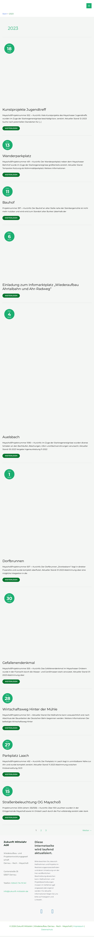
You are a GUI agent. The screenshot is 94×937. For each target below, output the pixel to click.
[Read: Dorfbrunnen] (47, 513)
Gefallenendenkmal (18, 664)
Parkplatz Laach (15, 757)
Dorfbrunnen (13, 562)
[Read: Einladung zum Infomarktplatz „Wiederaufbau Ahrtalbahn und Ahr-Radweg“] (47, 256)
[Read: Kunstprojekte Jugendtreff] (47, 74)
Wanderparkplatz (16, 157)
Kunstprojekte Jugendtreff (24, 111)
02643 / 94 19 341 (18, 884)
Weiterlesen (12, 130)
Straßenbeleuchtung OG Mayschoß (31, 803)
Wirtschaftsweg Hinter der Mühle (29, 710)
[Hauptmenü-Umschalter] (89, 6)
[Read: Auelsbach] (46, 371)
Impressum (78, 927)
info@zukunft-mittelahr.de (16, 892)
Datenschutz (47, 931)
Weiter (87, 831)
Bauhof (8, 203)
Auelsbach (11, 438)
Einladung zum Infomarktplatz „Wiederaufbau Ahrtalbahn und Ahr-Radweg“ (40, 288)
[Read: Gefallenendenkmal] (47, 626)
